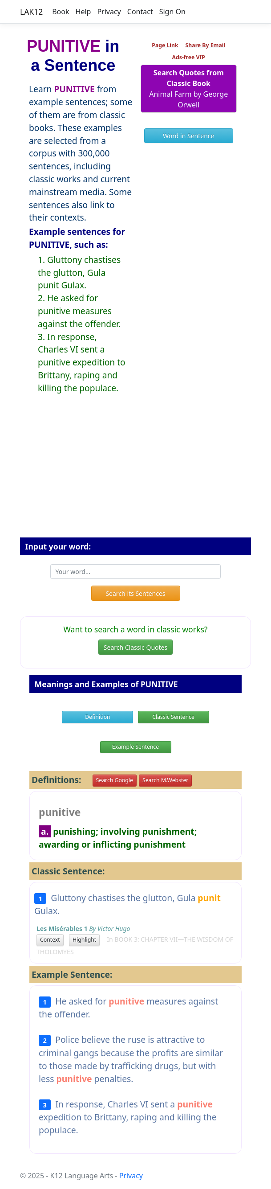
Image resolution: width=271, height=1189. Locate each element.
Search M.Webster (165, 780)
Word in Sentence (188, 135)
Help (83, 11)
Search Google (114, 780)
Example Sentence (135, 746)
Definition (97, 717)
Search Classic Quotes (135, 647)
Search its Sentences (135, 593)
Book (60, 11)
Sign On (172, 11)
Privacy (109, 11)
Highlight (84, 939)
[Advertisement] (135, 472)
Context (50, 939)
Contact (140, 11)
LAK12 (31, 11)
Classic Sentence (173, 717)
